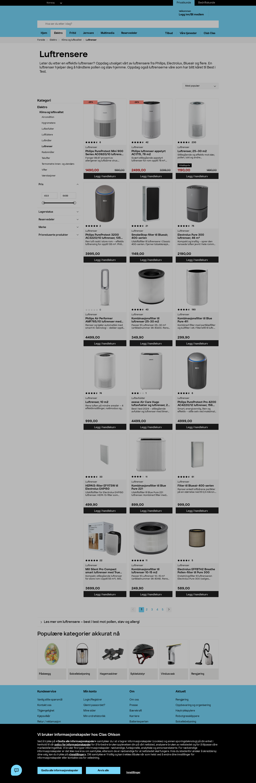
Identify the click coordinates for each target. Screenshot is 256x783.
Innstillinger (133, 772)
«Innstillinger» (77, 754)
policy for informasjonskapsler (72, 744)
